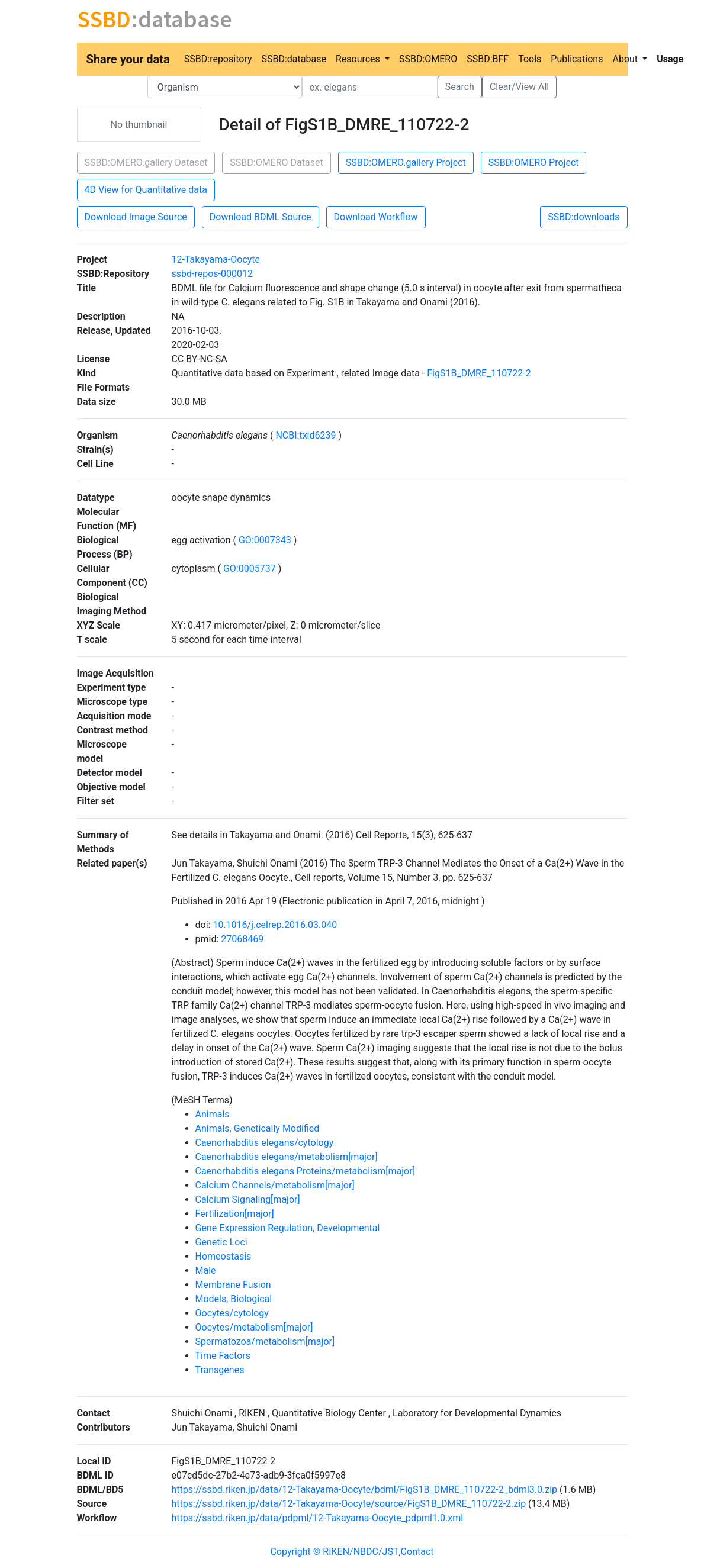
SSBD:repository (218, 59)
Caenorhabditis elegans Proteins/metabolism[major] (305, 1171)
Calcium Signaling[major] (247, 1199)
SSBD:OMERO (428, 59)
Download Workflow (376, 217)
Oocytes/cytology (232, 1313)
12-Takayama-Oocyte (216, 259)
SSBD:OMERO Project (533, 162)
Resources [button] (359, 59)
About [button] (626, 59)
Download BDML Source (260, 217)
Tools (529, 59)
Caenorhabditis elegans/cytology (264, 1142)
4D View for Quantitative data (146, 189)
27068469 (242, 939)
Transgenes (220, 1370)
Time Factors (222, 1355)
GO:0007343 (265, 540)
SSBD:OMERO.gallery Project (406, 162)
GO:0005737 (249, 568)
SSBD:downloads (583, 217)
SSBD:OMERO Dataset (276, 162)
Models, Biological (233, 1298)
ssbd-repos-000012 (212, 273)
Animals (212, 1114)
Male (205, 1270)
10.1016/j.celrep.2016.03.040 (275, 924)
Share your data (128, 59)
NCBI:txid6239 (305, 435)
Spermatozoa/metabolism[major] (265, 1341)
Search (459, 86)
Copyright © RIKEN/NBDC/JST (334, 1551)
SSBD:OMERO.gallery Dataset (146, 162)
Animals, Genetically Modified (257, 1128)
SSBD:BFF (488, 59)
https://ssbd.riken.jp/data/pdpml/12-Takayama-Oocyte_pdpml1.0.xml (318, 1517)
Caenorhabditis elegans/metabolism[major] (286, 1156)
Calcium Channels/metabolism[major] (275, 1185)
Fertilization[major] (234, 1213)
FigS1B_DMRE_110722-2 (479, 373)
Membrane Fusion (233, 1284)
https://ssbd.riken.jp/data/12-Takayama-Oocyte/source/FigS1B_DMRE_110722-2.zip (349, 1503)
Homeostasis (223, 1256)
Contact (417, 1551)
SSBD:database (293, 59)
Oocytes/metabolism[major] (254, 1327)
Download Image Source (136, 217)
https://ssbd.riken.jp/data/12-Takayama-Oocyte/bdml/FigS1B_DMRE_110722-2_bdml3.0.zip (365, 1489)
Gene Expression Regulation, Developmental (287, 1227)
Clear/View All (519, 86)
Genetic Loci (221, 1242)
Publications (577, 59)
